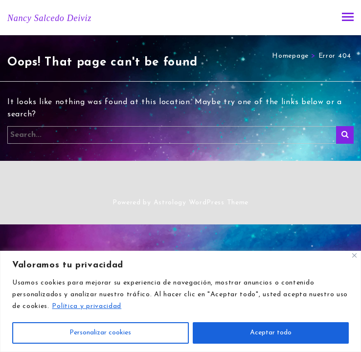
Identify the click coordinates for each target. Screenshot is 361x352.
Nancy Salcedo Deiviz (49, 18)
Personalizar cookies (100, 332)
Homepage (290, 56)
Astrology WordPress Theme (201, 202)
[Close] (354, 255)
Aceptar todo (271, 332)
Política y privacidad (86, 306)
